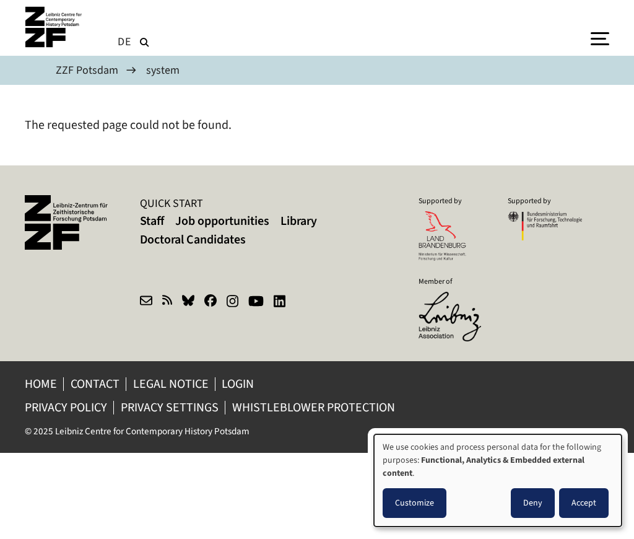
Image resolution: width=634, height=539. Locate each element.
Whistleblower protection (314, 407)
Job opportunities (222, 221)
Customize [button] (414, 503)
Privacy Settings (170, 407)
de (124, 41)
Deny (532, 503)
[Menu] (600, 37)
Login (239, 383)
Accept (583, 503)
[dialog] (498, 480)
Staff (152, 221)
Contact (95, 383)
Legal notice (171, 383)
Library (298, 221)
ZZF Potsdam (87, 70)
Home (41, 383)
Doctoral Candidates (193, 239)
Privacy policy (66, 407)
